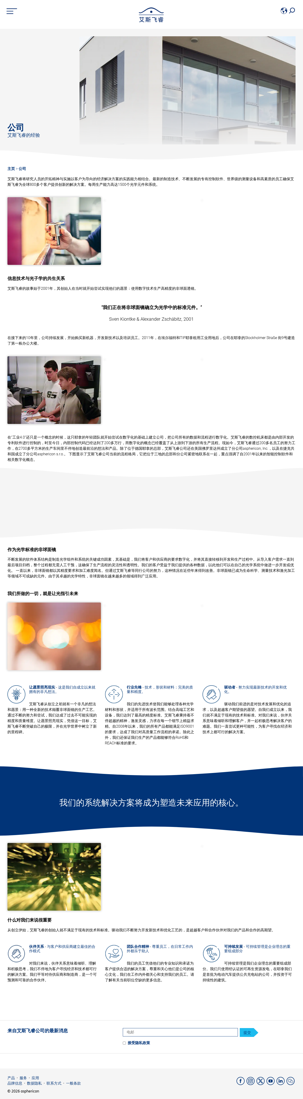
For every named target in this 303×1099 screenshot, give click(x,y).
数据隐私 (34, 1083)
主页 (11, 169)
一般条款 (73, 1083)
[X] (261, 1084)
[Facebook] (241, 1084)
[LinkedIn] (281, 1084)
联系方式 (54, 1083)
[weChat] (291, 1084)
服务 (23, 1078)
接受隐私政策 (139, 1043)
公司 (22, 169)
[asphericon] (151, 21)
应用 (35, 1078)
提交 (247, 1033)
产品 (11, 1078)
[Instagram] (251, 1084)
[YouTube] (271, 1084)
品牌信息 (14, 1083)
